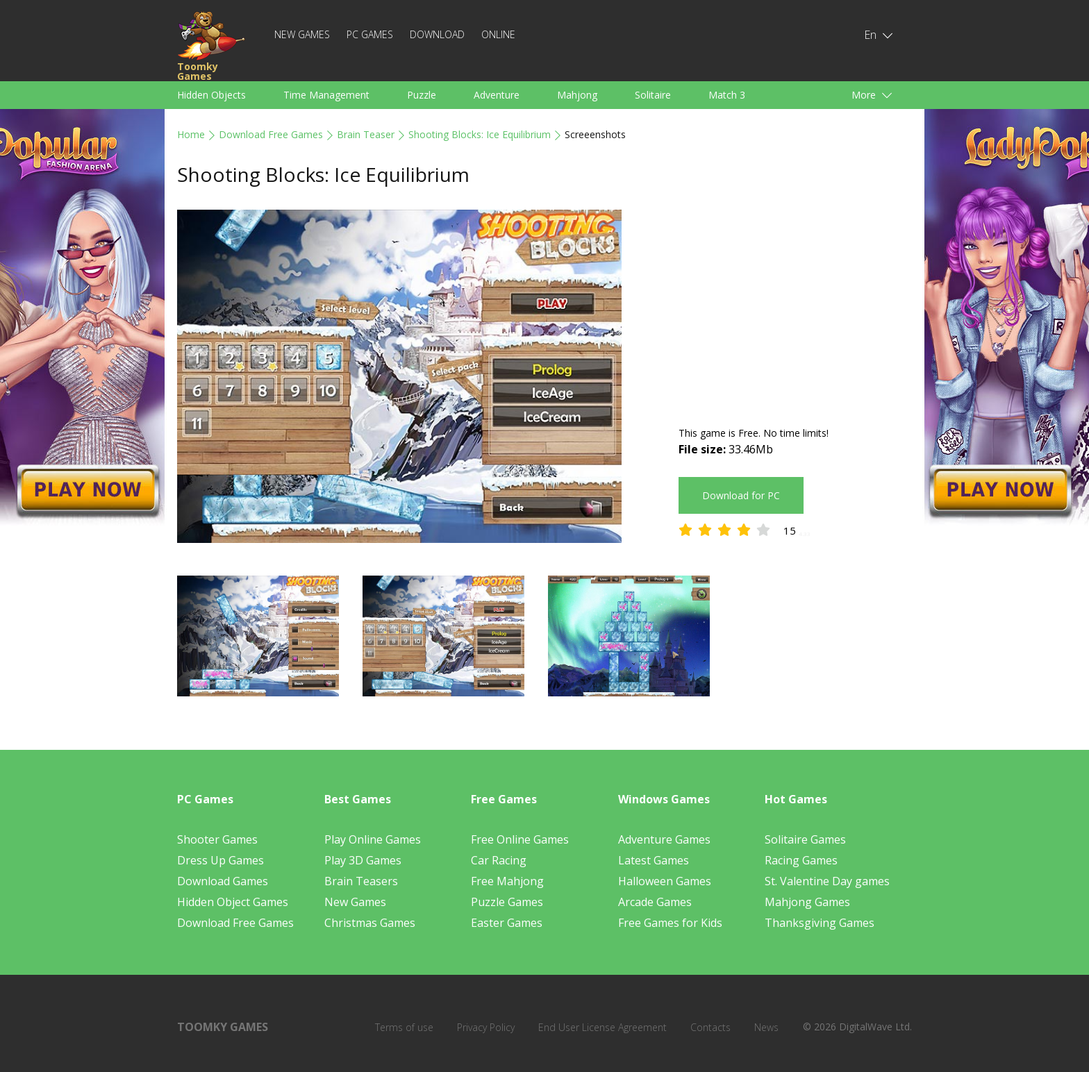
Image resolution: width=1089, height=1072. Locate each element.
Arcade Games (655, 902)
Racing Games (801, 860)
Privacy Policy (486, 1027)
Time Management (326, 94)
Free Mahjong (507, 881)
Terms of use (404, 1027)
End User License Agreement (602, 1027)
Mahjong (577, 94)
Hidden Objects (211, 94)
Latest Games (653, 860)
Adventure (496, 94)
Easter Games (506, 922)
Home (191, 134)
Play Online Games (372, 839)
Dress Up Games (220, 860)
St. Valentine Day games (827, 881)
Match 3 (726, 94)
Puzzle (421, 94)
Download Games (222, 881)
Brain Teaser (365, 134)
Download (437, 34)
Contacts (710, 1027)
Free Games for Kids (670, 922)
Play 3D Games (362, 860)
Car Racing (498, 860)
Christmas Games (369, 922)
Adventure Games (664, 839)
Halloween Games (664, 881)
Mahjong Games (807, 902)
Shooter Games (217, 839)
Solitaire (653, 94)
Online (498, 34)
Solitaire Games (805, 839)
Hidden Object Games (232, 902)
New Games (302, 34)
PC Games (370, 34)
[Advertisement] (795, 307)
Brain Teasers (361, 881)
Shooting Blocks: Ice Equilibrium (479, 134)
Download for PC (741, 495)
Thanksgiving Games (819, 922)
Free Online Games (520, 839)
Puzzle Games (507, 902)
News (766, 1027)
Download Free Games (271, 134)
